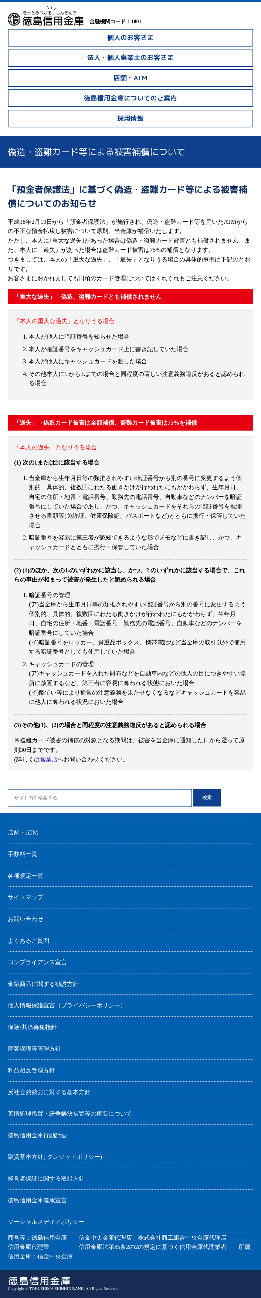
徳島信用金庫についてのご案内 (130, 98)
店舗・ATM (130, 77)
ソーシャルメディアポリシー (46, 1222)
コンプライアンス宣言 (37, 962)
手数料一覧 (22, 854)
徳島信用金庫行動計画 (37, 1135)
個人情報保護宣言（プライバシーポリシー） (67, 1005)
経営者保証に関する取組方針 (46, 1178)
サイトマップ (25, 897)
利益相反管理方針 (31, 1070)
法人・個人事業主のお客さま (130, 57)
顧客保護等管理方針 (34, 1048)
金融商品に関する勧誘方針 (43, 984)
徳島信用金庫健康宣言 (37, 1200)
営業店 (49, 759)
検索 (207, 797)
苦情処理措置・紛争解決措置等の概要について (70, 1113)
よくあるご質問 (28, 941)
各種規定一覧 (25, 876)
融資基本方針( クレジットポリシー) (55, 1157)
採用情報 (130, 118)
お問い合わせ (25, 919)
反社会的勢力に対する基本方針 (49, 1092)
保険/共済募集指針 (32, 1027)
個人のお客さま (130, 37)
